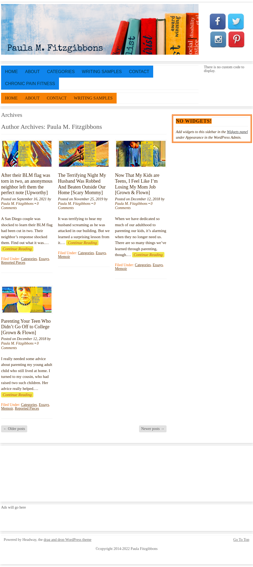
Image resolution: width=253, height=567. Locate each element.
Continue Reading (17, 249)
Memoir (64, 257)
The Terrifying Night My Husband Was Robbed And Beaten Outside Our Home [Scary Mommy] (82, 184)
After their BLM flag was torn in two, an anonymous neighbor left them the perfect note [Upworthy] (26, 184)
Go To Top (241, 540)
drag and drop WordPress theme (68, 540)
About (32, 71)
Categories (61, 71)
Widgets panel (237, 132)
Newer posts (152, 429)
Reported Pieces (13, 263)
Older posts (14, 429)
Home (11, 71)
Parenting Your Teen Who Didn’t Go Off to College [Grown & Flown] (26, 326)
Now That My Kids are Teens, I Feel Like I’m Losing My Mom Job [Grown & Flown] (137, 184)
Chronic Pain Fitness (30, 83)
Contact (139, 71)
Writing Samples (102, 71)
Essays (44, 259)
